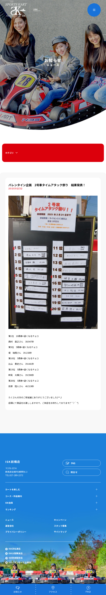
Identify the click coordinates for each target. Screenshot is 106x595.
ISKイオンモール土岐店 (20, 562)
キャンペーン (60, 519)
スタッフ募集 (60, 525)
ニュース (9, 519)
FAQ (88, 591)
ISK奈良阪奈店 (16, 557)
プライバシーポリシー (15, 531)
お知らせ (17, 591)
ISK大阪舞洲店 (16, 553)
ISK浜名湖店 (14, 548)
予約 (73, 463)
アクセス (53, 591)
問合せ (74, 472)
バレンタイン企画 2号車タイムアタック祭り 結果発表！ (47, 185)
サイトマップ (60, 531)
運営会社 (9, 525)
